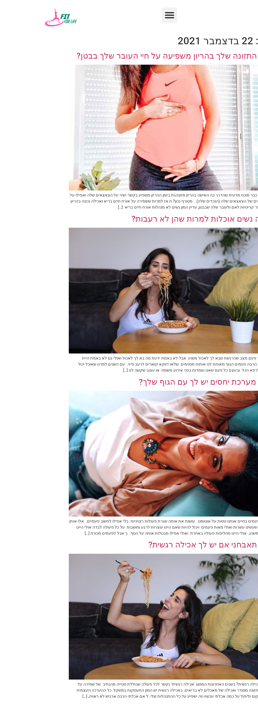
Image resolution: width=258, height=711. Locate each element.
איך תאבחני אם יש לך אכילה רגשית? (169, 544)
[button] (129, 15)
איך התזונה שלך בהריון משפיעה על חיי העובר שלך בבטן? (133, 56)
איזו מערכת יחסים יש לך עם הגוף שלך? (164, 382)
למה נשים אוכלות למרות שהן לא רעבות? (160, 219)
